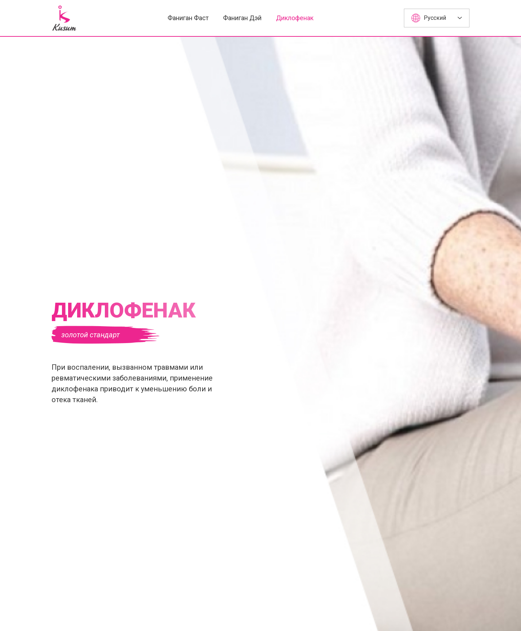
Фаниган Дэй (242, 18)
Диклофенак (294, 18)
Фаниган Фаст (188, 18)
